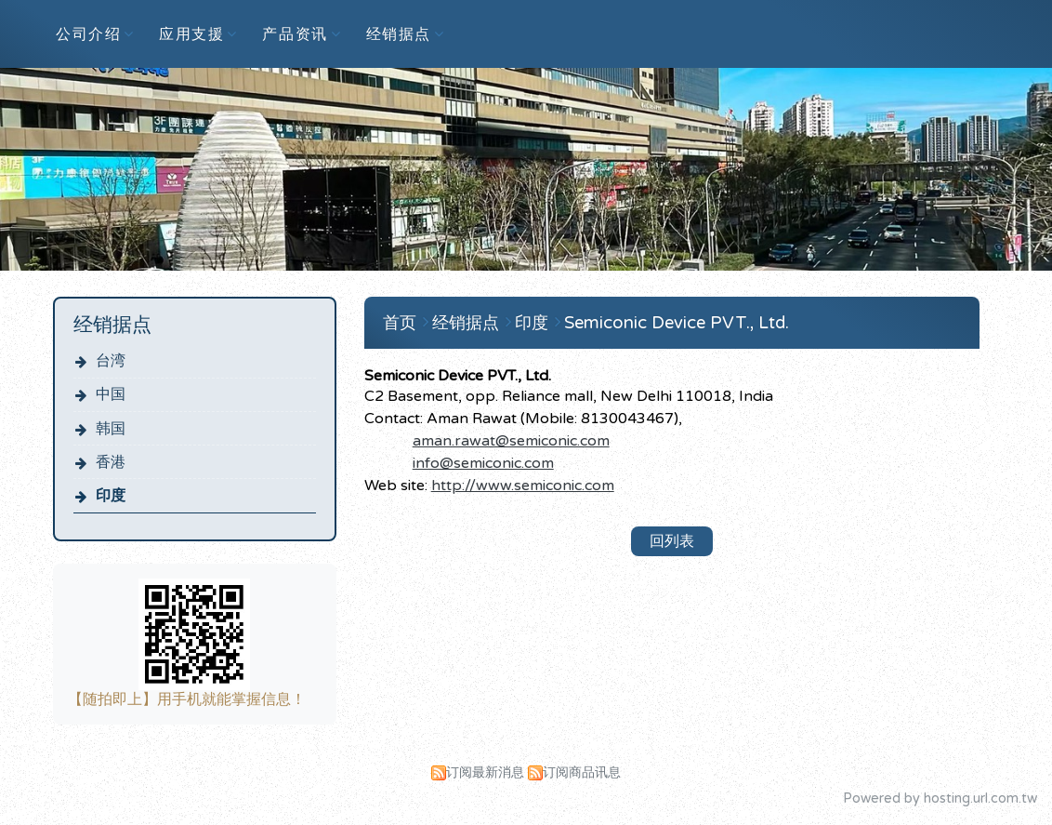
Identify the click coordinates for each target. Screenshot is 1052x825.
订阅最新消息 (485, 772)
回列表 (672, 541)
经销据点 (468, 323)
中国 (110, 394)
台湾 (110, 361)
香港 (110, 462)
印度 (110, 495)
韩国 (110, 428)
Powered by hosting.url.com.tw (940, 798)
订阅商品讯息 (582, 772)
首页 (399, 323)
